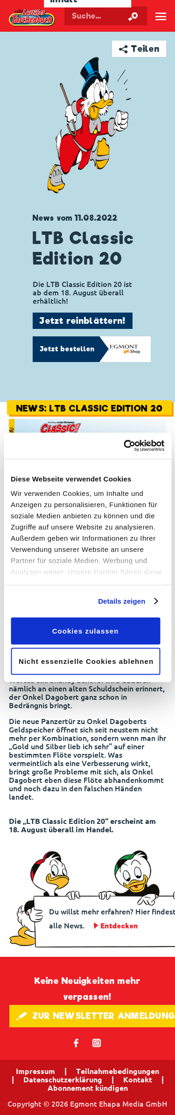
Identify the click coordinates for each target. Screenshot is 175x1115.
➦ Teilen (139, 49)
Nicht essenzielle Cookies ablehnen (86, 661)
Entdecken (119, 926)
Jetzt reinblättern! (82, 321)
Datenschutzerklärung (62, 1079)
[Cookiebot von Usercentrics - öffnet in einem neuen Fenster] (124, 446)
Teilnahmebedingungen (117, 1071)
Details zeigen (121, 601)
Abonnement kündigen (88, 1088)
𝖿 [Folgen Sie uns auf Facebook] (76, 1042)
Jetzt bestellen (67, 349)
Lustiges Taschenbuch (32, 17)
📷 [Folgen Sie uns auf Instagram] (96, 1042)
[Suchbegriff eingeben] (105, 16)
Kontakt (137, 1079)
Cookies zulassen (85, 630)
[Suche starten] (133, 16)
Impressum (35, 1071)
